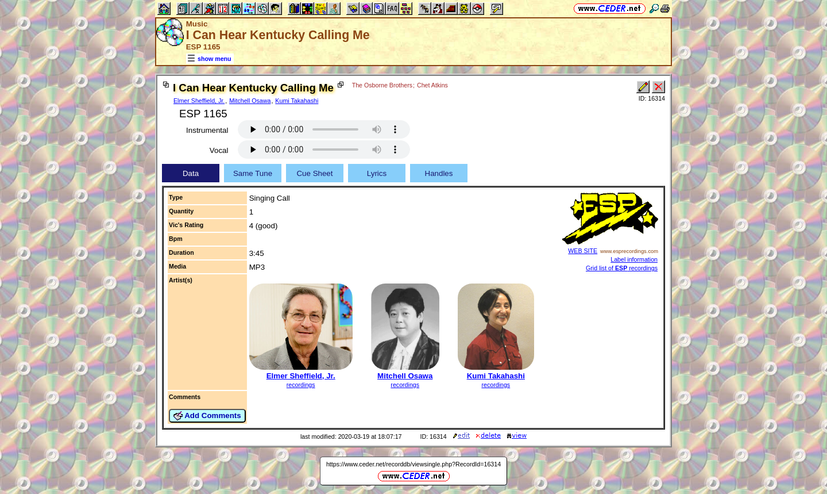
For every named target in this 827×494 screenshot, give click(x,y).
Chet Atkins (432, 85)
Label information (634, 259)
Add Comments (207, 415)
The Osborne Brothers (382, 85)
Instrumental (207, 130)
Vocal (219, 150)
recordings (301, 384)
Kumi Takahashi (296, 100)
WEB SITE (582, 250)
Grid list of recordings (622, 268)
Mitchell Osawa (249, 100)
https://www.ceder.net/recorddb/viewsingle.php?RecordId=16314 (413, 464)
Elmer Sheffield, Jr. (199, 100)
